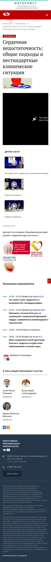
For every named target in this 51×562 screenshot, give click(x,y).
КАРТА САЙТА (12, 474)
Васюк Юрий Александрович (29, 392)
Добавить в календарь (17, 355)
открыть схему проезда (16, 461)
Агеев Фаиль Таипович (9, 392)
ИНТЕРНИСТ (25, 3)
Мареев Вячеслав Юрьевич (11, 415)
